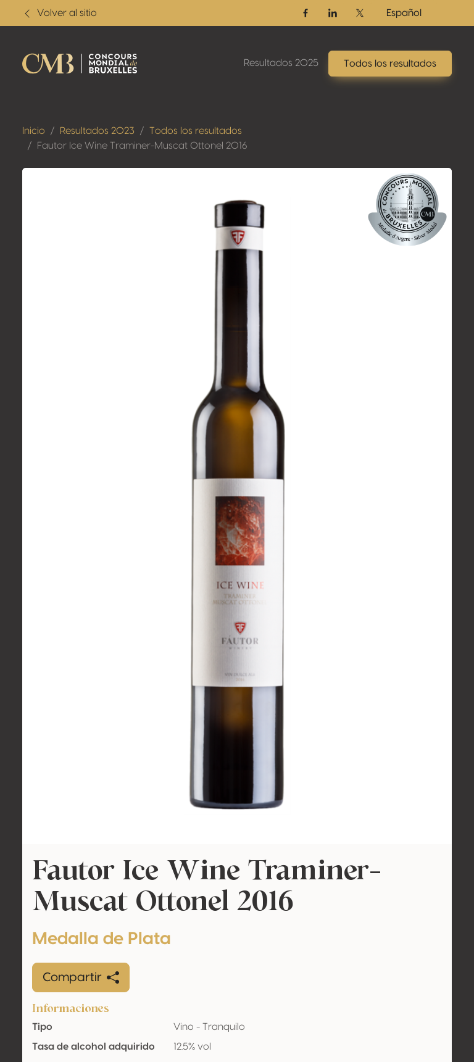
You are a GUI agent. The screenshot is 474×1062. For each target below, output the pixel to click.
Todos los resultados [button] (390, 63)
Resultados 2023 (97, 131)
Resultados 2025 (281, 63)
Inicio (33, 131)
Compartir (81, 977)
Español (404, 13)
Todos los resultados (195, 131)
